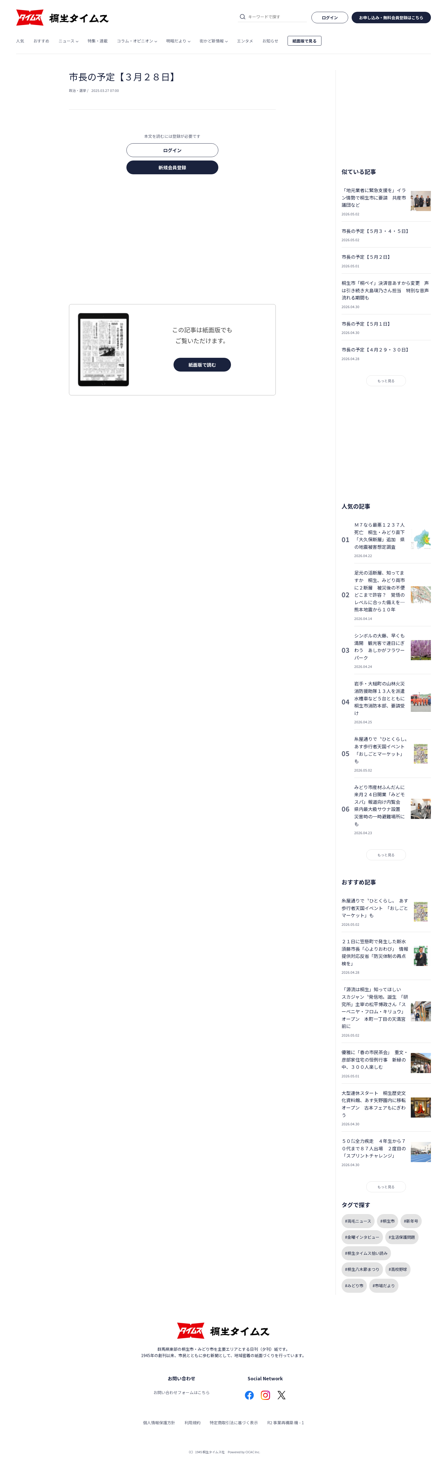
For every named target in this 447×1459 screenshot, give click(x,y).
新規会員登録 (172, 167)
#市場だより (384, 1285)
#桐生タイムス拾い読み (366, 1253)
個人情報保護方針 (159, 1422)
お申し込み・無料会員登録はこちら (391, 17)
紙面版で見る (304, 41)
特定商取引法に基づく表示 (234, 1422)
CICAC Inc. (252, 1452)
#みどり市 (354, 1285)
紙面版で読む (202, 364)
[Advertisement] (172, 241)
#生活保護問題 (402, 1237)
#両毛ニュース (358, 1221)
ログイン (172, 150)
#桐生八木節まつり (362, 1269)
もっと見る (386, 380)
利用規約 (192, 1422)
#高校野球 (398, 1269)
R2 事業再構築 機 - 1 (285, 1422)
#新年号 (411, 1221)
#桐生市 (387, 1221)
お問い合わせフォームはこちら (181, 1392)
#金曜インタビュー (362, 1237)
